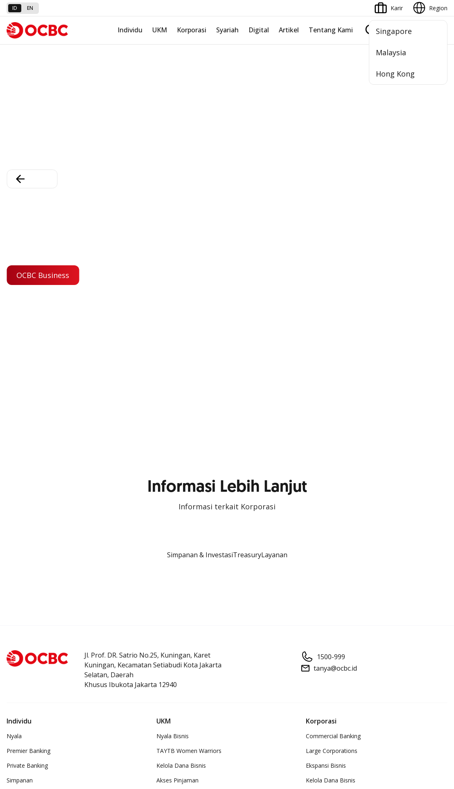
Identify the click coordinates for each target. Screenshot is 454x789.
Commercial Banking (333, 282)
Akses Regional (176, 385)
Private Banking (27, 311)
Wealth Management (34, 370)
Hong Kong (395, 74)
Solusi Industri (324, 370)
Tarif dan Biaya (27, 616)
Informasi (318, 432)
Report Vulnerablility (421, 710)
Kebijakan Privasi (272, 710)
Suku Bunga (22, 646)
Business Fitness (178, 370)
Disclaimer (223, 710)
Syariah (227, 29)
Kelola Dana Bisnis (181, 311)
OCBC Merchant (177, 536)
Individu (129, 29)
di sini (15, 743)
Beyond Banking (178, 355)
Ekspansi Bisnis (326, 311)
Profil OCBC (321, 447)
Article (89, 631)
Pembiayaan (23, 447)
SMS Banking (173, 506)
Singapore (394, 31)
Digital (258, 29)
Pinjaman (19, 355)
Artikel (289, 29)
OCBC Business (177, 491)
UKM (159, 29)
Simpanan (20, 326)
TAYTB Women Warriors (188, 297)
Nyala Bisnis (172, 282)
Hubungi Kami (174, 636)
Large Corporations (331, 297)
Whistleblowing (327, 710)
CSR (311, 491)
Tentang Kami (331, 29)
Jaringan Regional (329, 385)
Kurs (12, 631)
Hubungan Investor (331, 462)
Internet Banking (178, 477)
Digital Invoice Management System (204, 462)
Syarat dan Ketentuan (110, 587)
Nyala (14, 282)
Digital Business (177, 341)
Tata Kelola (321, 477)
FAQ (87, 602)
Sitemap (371, 710)
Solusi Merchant (177, 521)
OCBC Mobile (174, 432)
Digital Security (101, 646)
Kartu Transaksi (27, 341)
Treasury (247, 100)
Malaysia (391, 52)
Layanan (274, 100)
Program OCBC (27, 400)
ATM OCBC (171, 447)
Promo (16, 385)
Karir (87, 616)
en (30, 8)
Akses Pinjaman (177, 326)
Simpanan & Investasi (200, 100)
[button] (433, 616)
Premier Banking (28, 297)
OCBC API (169, 550)
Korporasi (191, 29)
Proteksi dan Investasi (36, 477)
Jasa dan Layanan (30, 602)
